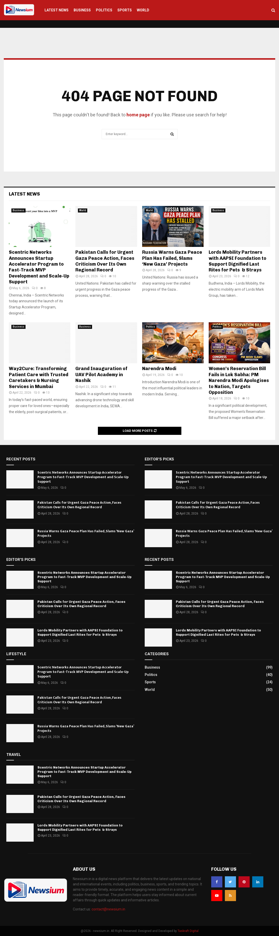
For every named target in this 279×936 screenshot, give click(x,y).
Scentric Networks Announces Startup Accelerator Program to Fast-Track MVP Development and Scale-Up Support (39, 267)
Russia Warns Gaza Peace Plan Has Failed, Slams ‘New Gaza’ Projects (172, 258)
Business (82, 10)
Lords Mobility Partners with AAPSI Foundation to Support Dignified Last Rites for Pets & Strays (237, 261)
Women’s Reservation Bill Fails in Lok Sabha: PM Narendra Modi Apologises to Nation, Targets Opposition (239, 380)
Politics (104, 10)
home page (138, 114)
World (143, 10)
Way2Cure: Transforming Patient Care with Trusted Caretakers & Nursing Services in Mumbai (38, 377)
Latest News (57, 10)
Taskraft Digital (188, 931)
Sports (124, 10)
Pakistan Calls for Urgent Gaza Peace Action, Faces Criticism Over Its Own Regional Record (104, 261)
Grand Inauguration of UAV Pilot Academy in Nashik (101, 374)
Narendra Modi (159, 368)
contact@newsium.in (108, 909)
